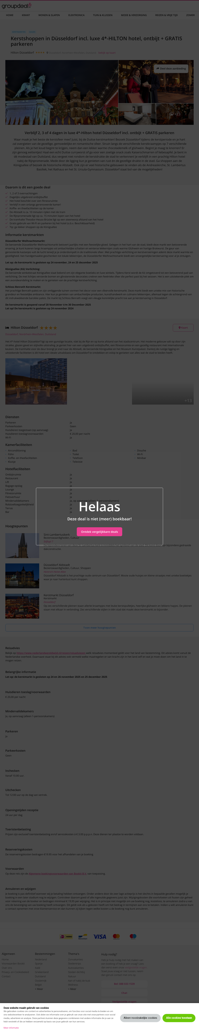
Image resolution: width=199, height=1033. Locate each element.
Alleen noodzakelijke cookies (140, 1017)
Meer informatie (11, 1028)
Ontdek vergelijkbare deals (99, 532)
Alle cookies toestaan (179, 1017)
